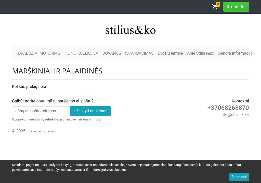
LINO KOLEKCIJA (82, 53)
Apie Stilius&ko (200, 53)
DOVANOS (111, 53)
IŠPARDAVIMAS (139, 53)
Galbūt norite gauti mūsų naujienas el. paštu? (52, 101)
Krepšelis (236, 6)
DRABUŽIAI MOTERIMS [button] (39, 53)
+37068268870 (228, 107)
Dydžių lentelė (170, 53)
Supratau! (239, 177)
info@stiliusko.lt (234, 114)
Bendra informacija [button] (235, 53)
